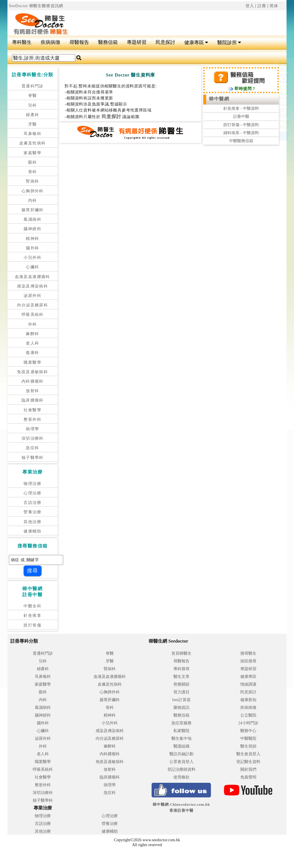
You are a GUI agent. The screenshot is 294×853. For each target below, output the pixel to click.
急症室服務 (181, 723)
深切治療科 (33, 438)
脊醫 (32, 95)
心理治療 (32, 493)
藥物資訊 (181, 707)
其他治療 (32, 522)
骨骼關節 (181, 684)
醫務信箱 (108, 42)
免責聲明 (248, 777)
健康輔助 (32, 531)
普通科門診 (33, 86)
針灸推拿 (32, 615)
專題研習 (136, 42)
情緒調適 (248, 684)
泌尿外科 (32, 296)
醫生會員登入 (248, 754)
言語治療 (32, 502)
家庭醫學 (32, 153)
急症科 (32, 448)
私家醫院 (181, 731)
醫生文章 (181, 676)
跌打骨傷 (32, 625)
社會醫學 (32, 410)
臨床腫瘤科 (33, 400)
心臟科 (32, 267)
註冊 (262, 6)
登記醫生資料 (248, 762)
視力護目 (181, 692)
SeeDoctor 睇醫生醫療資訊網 (36, 6)
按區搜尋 (248, 661)
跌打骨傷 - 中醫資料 (241, 125)
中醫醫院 (248, 738)
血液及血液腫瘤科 (32, 277)
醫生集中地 (181, 738)
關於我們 (248, 769)
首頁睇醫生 (181, 653)
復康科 (32, 353)
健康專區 (196, 42)
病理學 (32, 429)
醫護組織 (181, 746)
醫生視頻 (248, 746)
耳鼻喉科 (32, 134)
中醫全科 (32, 606)
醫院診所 (229, 42)
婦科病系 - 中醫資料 (241, 133)
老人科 (32, 343)
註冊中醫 (241, 116)
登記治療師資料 (181, 769)
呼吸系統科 (33, 314)
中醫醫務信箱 (241, 141)
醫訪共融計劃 (181, 754)
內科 (32, 200)
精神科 (32, 238)
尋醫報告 (79, 42)
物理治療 (32, 484)
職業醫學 (32, 362)
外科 (32, 324)
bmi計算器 (181, 700)
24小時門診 (248, 723)
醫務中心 (248, 731)
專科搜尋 (181, 669)
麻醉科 (32, 334)
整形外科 (32, 419)
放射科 (32, 391)
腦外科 (32, 248)
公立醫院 (248, 715)
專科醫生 (22, 42)
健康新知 (248, 700)
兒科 (32, 105)
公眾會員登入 (181, 762)
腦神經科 (32, 229)
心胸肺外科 (33, 191)
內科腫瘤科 (33, 381)
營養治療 (32, 512)
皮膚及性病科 (32, 143)
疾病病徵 (50, 42)
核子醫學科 (33, 457)
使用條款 (181, 777)
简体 (274, 6)
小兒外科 (32, 257)
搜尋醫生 (248, 653)
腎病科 (32, 181)
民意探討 (165, 42)
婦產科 (32, 115)
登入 (249, 6)
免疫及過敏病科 (32, 372)
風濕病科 (32, 219)
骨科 (32, 172)
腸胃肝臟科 (33, 210)
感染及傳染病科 (32, 286)
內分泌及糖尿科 (32, 305)
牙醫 (32, 124)
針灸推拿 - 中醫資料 (241, 108)
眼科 (32, 162)
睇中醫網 (219, 98)
